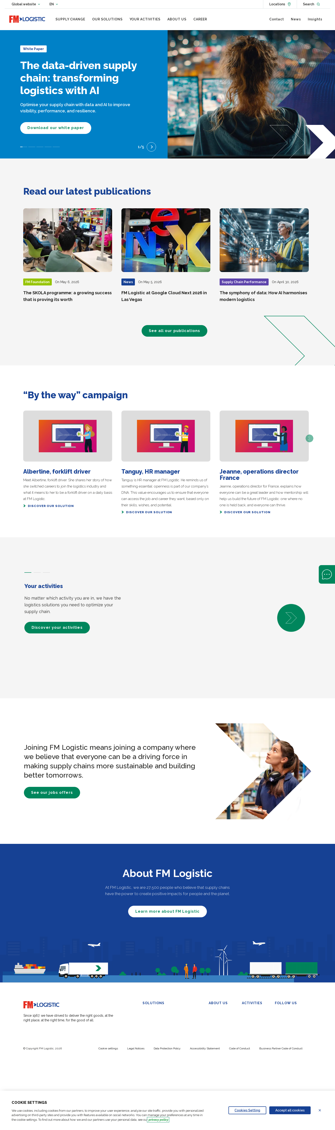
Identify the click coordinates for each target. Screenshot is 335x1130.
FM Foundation (220, 1047)
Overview (216, 1012)
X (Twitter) (286, 1018)
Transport (150, 1035)
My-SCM (149, 1076)
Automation (151, 1070)
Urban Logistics (154, 1053)
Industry (248, 1030)
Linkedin (284, 1012)
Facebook (285, 1024)
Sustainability (218, 1030)
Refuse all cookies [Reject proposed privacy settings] (323, 1110)
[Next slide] (151, 147)
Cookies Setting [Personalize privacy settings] (247, 1110)
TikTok (282, 1041)
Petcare (247, 1047)
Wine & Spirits (252, 1041)
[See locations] (280, 4)
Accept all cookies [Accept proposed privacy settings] (290, 1110)
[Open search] (311, 4)
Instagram (285, 1035)
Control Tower (186, 1008)
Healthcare (250, 1035)
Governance (218, 1024)
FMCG (246, 1012)
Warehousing (153, 1012)
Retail (246, 1018)
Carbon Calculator (156, 1082)
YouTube (284, 1030)
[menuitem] (70, 19)
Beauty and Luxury (256, 1024)
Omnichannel (153, 1030)
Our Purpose (218, 1018)
